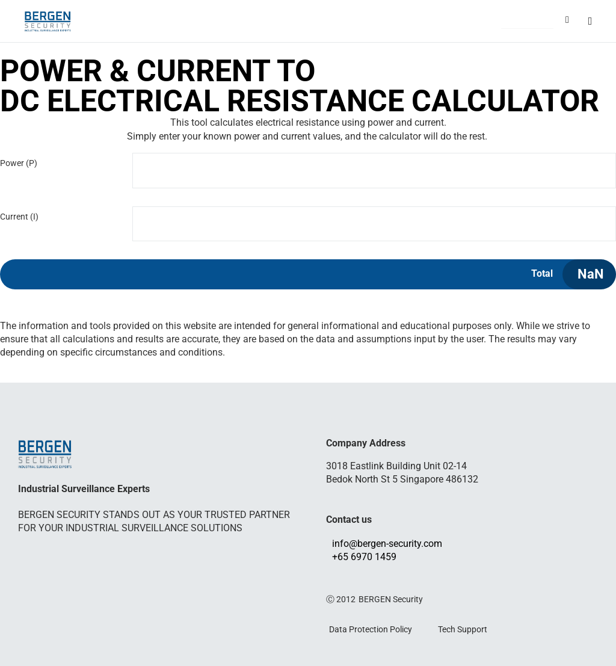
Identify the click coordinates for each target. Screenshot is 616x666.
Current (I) (19, 216)
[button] (527, 22)
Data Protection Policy (370, 629)
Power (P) (18, 163)
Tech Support (462, 629)
